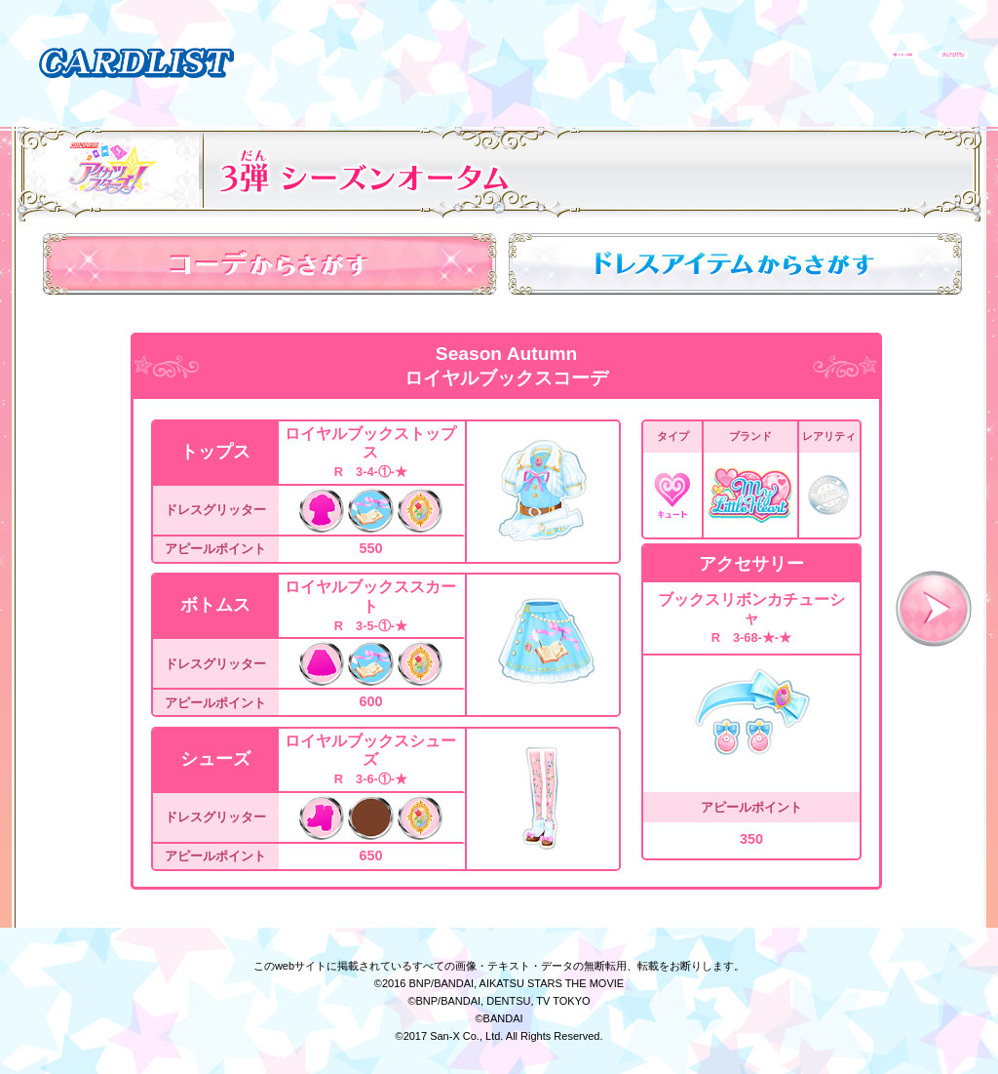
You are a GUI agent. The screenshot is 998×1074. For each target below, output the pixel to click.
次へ (934, 609)
